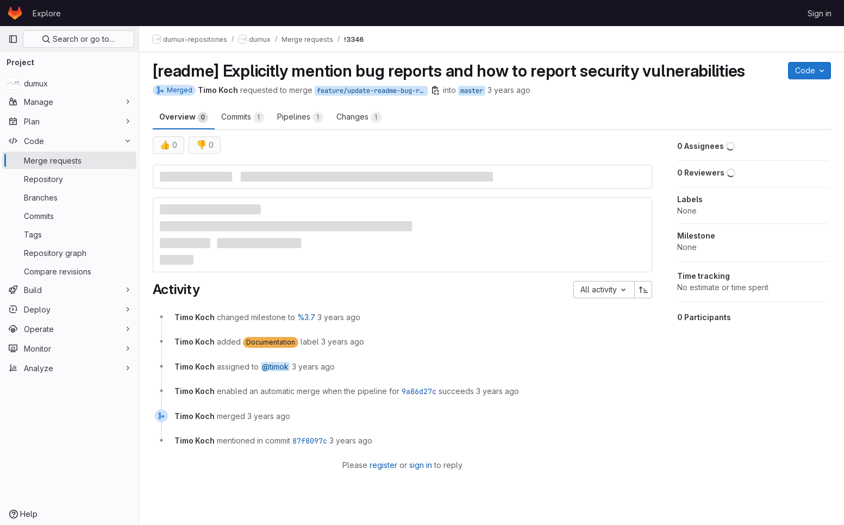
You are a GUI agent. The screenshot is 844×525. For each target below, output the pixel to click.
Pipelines (300, 117)
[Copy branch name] (435, 90)
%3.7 (306, 317)
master (471, 90)
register (383, 465)
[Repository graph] (69, 252)
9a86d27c (419, 391)
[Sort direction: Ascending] (643, 289)
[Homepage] (15, 13)
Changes (359, 117)
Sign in (820, 13)
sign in (420, 465)
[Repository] (69, 179)
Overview (183, 117)
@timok (275, 366)
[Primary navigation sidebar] (13, 39)
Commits (242, 117)
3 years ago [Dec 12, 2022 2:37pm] (508, 90)
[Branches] (69, 197)
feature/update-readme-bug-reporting (372, 90)
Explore (47, 13)
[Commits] (69, 215)
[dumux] (69, 83)
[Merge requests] (69, 160)
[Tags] (69, 234)
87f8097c (309, 441)
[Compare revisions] (69, 271)
